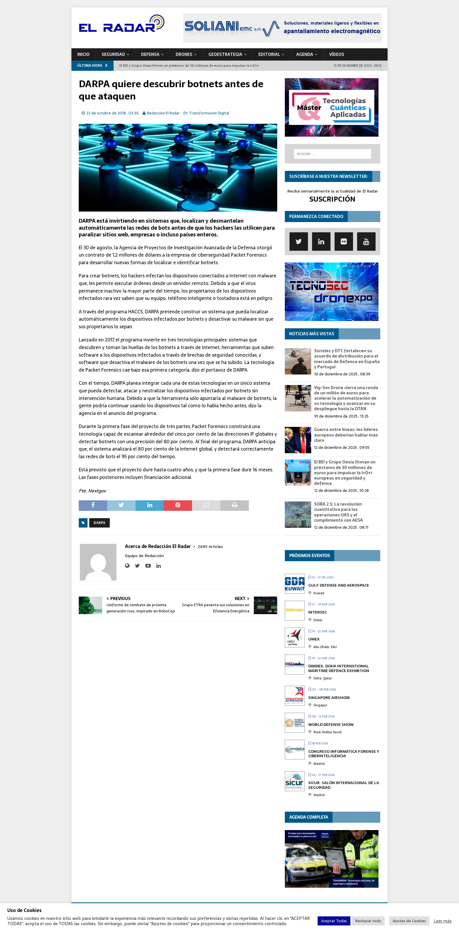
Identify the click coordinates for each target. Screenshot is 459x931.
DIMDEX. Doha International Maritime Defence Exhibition (338, 668)
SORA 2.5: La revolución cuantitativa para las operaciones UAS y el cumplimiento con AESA (338, 512)
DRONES (184, 54)
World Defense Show (331, 725)
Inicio (83, 54)
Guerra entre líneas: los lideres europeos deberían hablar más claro (346, 434)
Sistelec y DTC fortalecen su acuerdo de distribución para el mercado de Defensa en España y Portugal (347, 359)
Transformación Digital (209, 113)
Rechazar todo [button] (368, 921)
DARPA (99, 523)
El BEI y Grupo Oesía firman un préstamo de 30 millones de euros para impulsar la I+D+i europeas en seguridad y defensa (345, 473)
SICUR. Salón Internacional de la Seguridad (343, 785)
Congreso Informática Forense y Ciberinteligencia (343, 753)
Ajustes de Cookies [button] (409, 921)
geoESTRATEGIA (225, 54)
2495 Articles (210, 546)
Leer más (443, 921)
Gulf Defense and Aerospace (338, 585)
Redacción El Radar (163, 113)
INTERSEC (317, 612)
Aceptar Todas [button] (334, 921)
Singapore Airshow (329, 698)
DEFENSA (150, 54)
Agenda (304, 54)
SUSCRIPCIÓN (332, 199)
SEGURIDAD (113, 54)
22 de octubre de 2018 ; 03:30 (112, 113)
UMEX (314, 639)
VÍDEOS (336, 54)
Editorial (269, 54)
